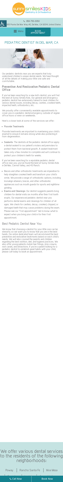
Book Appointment (38, 32)
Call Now (16, 478)
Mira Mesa (52, 470)
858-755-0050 (31, 21)
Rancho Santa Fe (30, 470)
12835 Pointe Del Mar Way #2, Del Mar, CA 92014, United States (32, 24)
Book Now (47, 478)
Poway (9, 470)
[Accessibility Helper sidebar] (3, 23)
